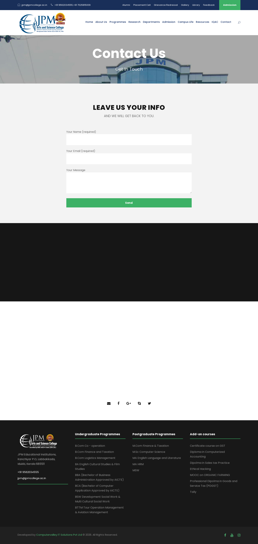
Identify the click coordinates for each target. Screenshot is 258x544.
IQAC (215, 22)
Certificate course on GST (207, 446)
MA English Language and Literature (156, 458)
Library (196, 5)
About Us (101, 22)
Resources (202, 22)
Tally (193, 492)
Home (89, 22)
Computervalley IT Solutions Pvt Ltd (59, 535)
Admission (229, 5)
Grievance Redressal (166, 5)
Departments (151, 22)
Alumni (126, 5)
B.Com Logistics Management (95, 458)
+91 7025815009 (82, 5)
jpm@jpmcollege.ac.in (34, 5)
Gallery (185, 5)
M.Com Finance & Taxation (150, 446)
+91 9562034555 (63, 5)
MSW (135, 470)
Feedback (209, 5)
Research (134, 22)
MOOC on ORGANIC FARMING (210, 475)
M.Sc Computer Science (148, 452)
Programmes (118, 22)
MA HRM (138, 464)
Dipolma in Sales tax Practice (210, 463)
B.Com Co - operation (90, 446)
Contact (226, 22)
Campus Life (185, 22)
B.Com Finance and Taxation (94, 452)
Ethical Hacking (200, 469)
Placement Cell (142, 5)
